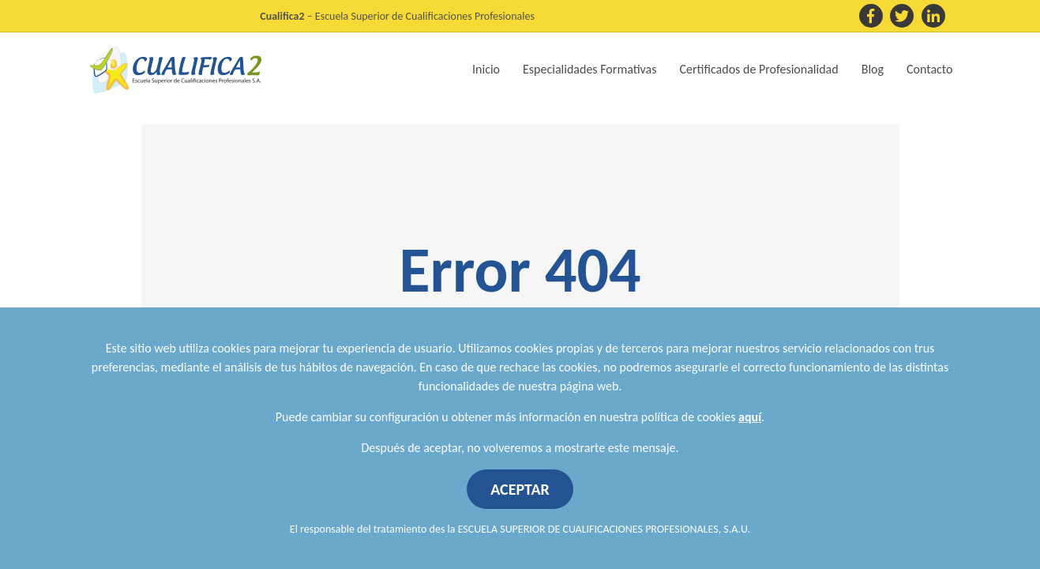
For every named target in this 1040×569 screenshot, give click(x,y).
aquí (749, 416)
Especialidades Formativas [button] (589, 69)
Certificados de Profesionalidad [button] (759, 69)
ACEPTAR (520, 489)
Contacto (929, 69)
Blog (873, 69)
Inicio (486, 69)
